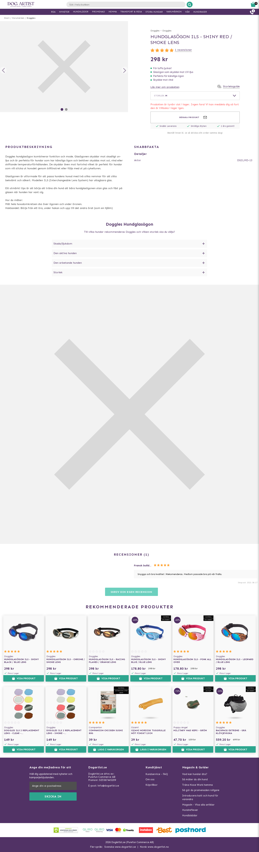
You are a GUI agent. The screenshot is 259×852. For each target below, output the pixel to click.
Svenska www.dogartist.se (120, 846)
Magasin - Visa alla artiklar (198, 804)
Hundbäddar (189, 815)
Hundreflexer (190, 810)
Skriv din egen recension (131, 591)
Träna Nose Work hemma (197, 784)
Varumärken (18, 18)
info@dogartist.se (108, 785)
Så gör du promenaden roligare (201, 790)
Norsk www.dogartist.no (154, 846)
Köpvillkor (151, 784)
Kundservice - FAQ (157, 774)
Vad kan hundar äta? (194, 774)
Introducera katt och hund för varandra (200, 797)
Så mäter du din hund (195, 779)
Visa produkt (24, 678)
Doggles (31, 18)
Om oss (150, 779)
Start (7, 18)
